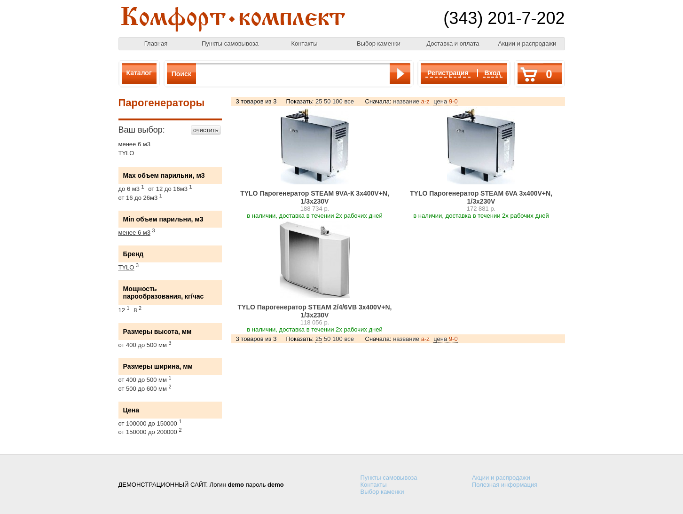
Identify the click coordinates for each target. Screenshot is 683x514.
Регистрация (448, 73)
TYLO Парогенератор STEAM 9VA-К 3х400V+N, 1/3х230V (314, 197)
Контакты (304, 43)
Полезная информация (504, 484)
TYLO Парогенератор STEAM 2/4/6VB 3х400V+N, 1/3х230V (315, 311)
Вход (493, 73)
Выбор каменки (378, 43)
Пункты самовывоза (230, 43)
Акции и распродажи (527, 43)
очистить (205, 130)
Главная (155, 43)
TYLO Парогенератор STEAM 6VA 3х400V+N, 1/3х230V (481, 197)
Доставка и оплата (452, 43)
